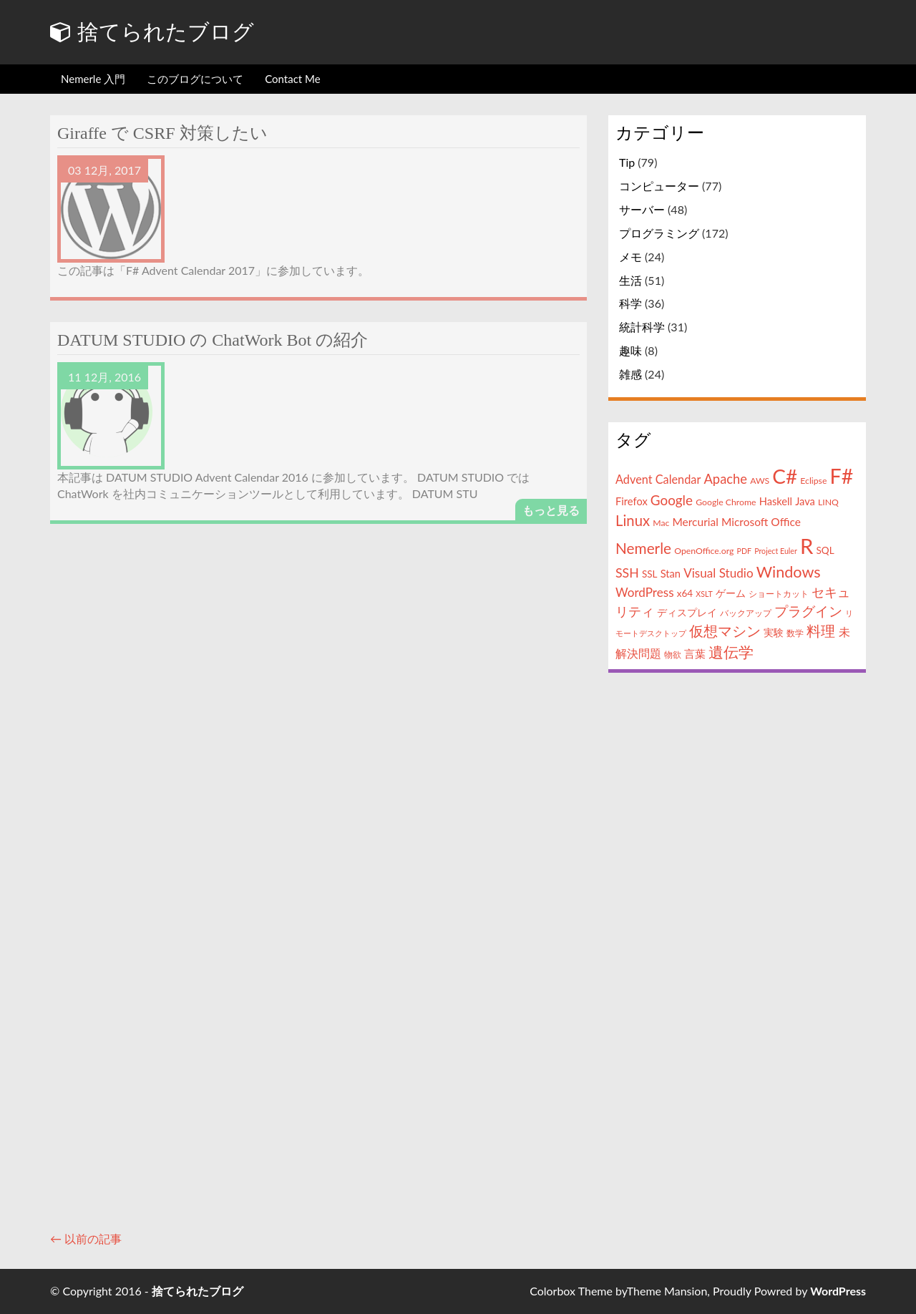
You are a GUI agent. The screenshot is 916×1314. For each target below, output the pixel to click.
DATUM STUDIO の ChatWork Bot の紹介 (212, 340)
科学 (630, 303)
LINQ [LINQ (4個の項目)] (828, 502)
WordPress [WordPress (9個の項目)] (644, 592)
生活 (630, 280)
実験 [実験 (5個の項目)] (774, 632)
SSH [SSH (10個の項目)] (627, 572)
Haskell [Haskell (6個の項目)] (775, 501)
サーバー (642, 209)
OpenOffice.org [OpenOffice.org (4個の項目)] (704, 550)
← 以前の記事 (86, 1238)
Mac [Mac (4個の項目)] (661, 522)
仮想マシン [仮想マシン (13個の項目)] (725, 631)
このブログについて (195, 78)
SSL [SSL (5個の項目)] (650, 574)
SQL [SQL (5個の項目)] (825, 550)
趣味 (630, 350)
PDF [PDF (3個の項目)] (744, 550)
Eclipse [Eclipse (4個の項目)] (813, 480)
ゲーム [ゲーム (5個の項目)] (731, 593)
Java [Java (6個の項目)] (805, 501)
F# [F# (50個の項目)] (842, 476)
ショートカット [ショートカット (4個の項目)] (779, 593)
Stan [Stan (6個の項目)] (671, 574)
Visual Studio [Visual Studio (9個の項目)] (718, 572)
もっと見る (551, 510)
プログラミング (659, 233)
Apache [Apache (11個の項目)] (725, 479)
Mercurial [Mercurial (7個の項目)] (695, 521)
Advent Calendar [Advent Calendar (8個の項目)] (658, 479)
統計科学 (642, 327)
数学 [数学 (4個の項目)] (795, 633)
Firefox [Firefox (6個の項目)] (631, 501)
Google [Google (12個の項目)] (672, 500)
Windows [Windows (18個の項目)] (788, 572)
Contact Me (292, 78)
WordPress (838, 1291)
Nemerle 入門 (93, 78)
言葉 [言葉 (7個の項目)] (695, 653)
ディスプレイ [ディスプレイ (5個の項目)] (687, 612)
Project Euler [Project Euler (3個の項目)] (775, 550)
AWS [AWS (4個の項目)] (759, 480)
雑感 (630, 374)
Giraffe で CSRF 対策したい (162, 133)
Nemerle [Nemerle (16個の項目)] (643, 548)
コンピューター (659, 186)
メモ (630, 256)
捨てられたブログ (152, 32)
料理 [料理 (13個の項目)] (821, 631)
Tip (627, 162)
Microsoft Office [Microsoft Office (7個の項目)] (761, 521)
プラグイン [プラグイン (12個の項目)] (808, 611)
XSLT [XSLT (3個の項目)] (704, 593)
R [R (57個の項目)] (806, 545)
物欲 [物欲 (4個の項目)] (672, 654)
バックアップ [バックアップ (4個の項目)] (745, 613)
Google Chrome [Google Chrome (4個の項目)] (726, 502)
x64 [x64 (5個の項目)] (685, 593)
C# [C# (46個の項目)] (784, 476)
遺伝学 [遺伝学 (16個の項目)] (731, 652)
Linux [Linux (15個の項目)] (632, 520)
